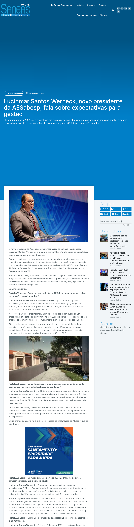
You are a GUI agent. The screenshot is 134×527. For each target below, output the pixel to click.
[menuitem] (86, 4)
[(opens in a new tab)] (104, 242)
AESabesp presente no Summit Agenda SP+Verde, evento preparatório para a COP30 (120, 309)
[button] (105, 209)
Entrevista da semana (14, 93)
